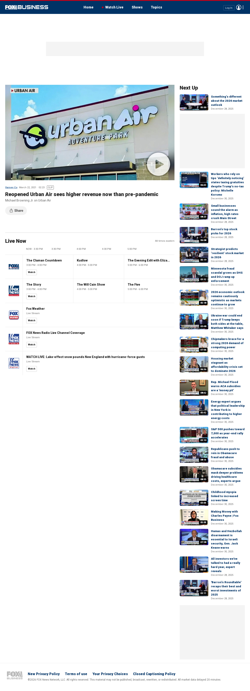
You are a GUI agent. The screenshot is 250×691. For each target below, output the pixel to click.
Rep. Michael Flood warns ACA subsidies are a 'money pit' (226, 386)
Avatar (238, 7)
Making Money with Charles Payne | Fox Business (224, 515)
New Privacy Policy (44, 674)
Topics (156, 7)
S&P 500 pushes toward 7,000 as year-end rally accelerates (228, 433)
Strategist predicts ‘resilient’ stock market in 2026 (227, 253)
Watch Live (114, 7)
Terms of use (76, 674)
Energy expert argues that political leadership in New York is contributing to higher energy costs (228, 410)
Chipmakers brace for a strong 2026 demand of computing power (227, 343)
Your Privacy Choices (110, 674)
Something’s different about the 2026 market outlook (226, 101)
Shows (137, 7)
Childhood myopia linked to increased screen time (224, 496)
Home (89, 7)
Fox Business (26, 7)
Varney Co (11, 187)
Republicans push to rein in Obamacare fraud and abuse (225, 453)
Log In (228, 7)
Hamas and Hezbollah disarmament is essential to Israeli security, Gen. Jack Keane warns (226, 539)
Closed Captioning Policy (154, 674)
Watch (31, 272)
